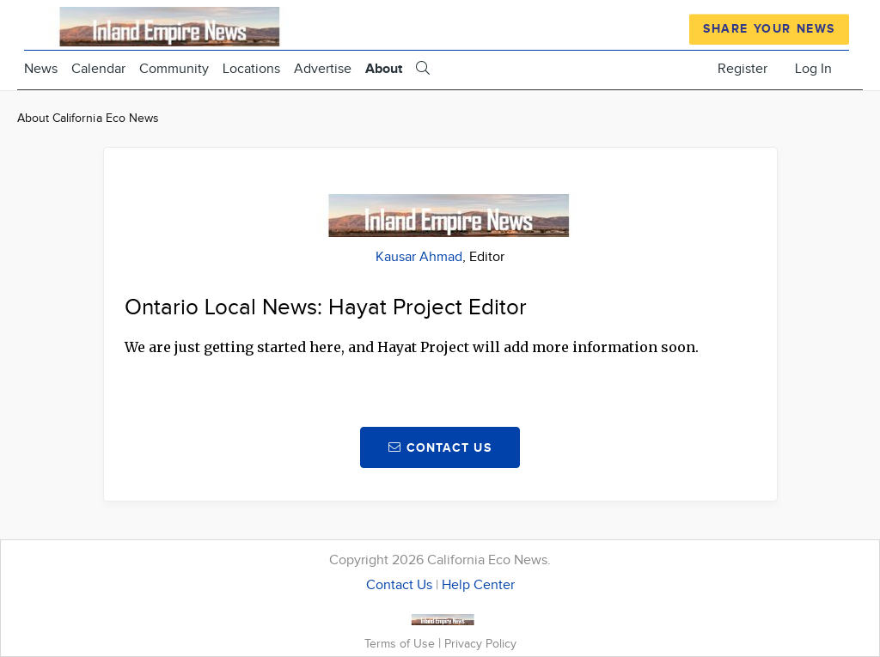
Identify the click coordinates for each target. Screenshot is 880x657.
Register (742, 69)
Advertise (322, 69)
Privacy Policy (480, 643)
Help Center (478, 585)
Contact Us (399, 585)
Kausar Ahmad (419, 257)
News (41, 69)
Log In (813, 69)
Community (174, 69)
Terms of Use (401, 643)
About (383, 69)
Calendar (98, 69)
